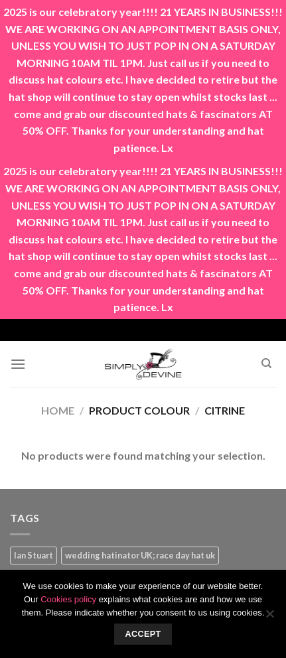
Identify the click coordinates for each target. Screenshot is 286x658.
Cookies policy (68, 599)
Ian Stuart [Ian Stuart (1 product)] (33, 555)
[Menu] (18, 364)
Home (57, 410)
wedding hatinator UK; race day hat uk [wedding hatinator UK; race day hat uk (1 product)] (140, 555)
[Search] (266, 363)
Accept (143, 634)
